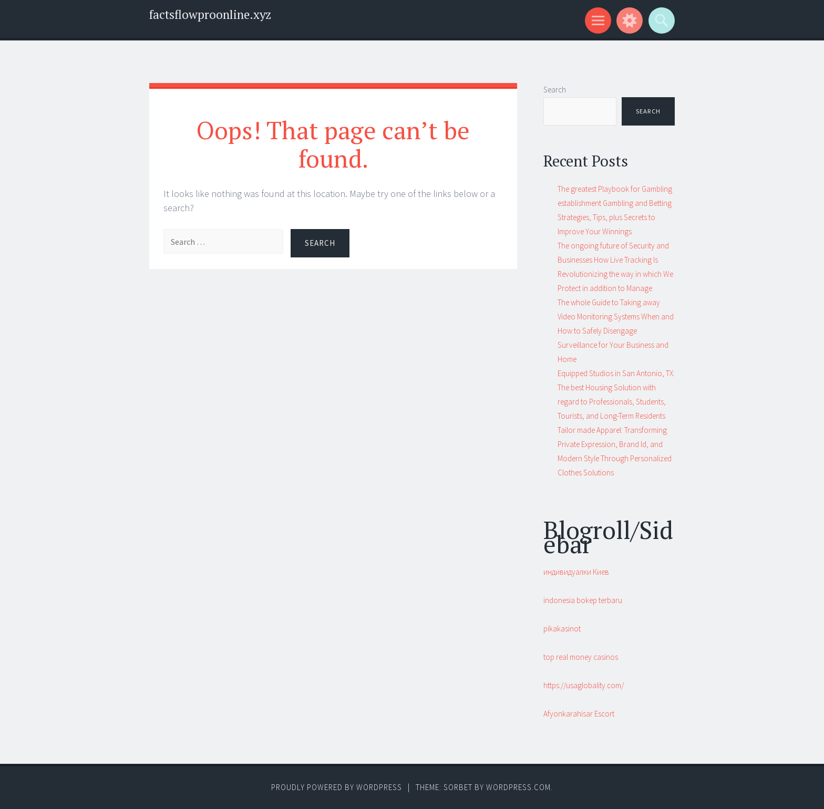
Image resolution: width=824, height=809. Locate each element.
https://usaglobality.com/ (583, 685)
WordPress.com (518, 787)
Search (554, 90)
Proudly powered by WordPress (336, 787)
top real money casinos (580, 657)
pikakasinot (562, 629)
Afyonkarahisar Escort (578, 714)
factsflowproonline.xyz (210, 14)
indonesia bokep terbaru (582, 600)
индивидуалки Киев (576, 572)
